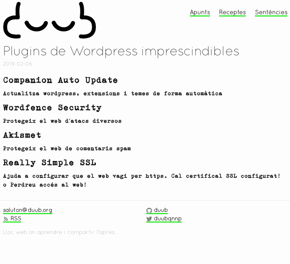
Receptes (232, 12)
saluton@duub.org (27, 210)
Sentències (271, 12)
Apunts (200, 12)
